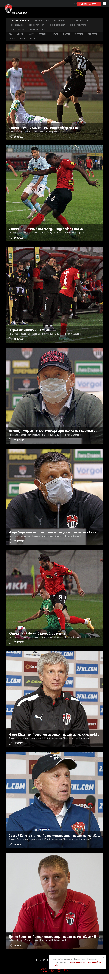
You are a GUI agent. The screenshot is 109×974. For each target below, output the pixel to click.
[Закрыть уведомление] (103, 957)
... (40, 959)
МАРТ (31, 34)
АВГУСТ (12, 39)
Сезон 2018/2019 (16, 30)
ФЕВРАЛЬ (43, 34)
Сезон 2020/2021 (57, 25)
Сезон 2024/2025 (41, 20)
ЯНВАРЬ (54, 34)
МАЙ (10, 34)
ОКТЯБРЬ (79, 34)
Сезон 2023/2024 (82, 20)
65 (48, 959)
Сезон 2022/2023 (16, 25)
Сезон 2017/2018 (37, 30)
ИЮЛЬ (22, 39)
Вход (74, 4)
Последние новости (19, 20)
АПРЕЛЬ (20, 34)
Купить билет (89, 4)
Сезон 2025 (59, 20)
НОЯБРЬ (66, 34)
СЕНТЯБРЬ (92, 34)
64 (44, 959)
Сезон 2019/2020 (78, 25)
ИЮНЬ (32, 39)
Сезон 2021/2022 (37, 25)
